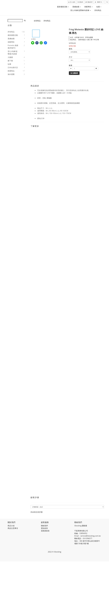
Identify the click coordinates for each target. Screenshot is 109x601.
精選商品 (11, 71)
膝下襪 (10, 61)
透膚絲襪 (76, 7)
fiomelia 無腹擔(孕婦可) (13, 46)
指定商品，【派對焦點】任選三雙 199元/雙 (84, 40)
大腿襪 (10, 57)
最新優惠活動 (63, 7)
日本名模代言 (13, 67)
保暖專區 (88, 7)
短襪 (98, 7)
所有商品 (97, 10)
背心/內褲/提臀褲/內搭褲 (80, 10)
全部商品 (37, 21)
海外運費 (11, 74)
